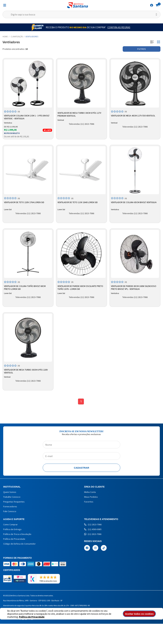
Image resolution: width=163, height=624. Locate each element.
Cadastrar (81, 468)
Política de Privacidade (20, 616)
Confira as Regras (118, 27)
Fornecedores (10, 506)
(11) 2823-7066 (92, 524)
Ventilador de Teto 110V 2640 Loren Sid (77, 202)
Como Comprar (10, 524)
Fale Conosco (9, 511)
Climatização (17, 36)
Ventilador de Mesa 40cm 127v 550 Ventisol (133, 115)
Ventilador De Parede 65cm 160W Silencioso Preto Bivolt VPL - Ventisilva (133, 287)
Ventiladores (31, 36)
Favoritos (88, 502)
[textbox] (81, 14)
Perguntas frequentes (14, 502)
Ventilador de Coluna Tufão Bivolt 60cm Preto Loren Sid (25, 287)
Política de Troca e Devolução (17, 534)
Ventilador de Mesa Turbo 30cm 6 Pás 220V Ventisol (26, 371)
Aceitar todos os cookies (141, 613)
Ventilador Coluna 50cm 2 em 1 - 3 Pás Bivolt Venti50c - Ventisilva (26, 117)
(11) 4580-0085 (92, 529)
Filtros (141, 49)
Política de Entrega (12, 529)
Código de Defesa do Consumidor (19, 544)
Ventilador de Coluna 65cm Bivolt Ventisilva (134, 202)
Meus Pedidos (91, 497)
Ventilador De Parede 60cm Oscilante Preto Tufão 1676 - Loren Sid (80, 287)
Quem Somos (9, 492)
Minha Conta (90, 492)
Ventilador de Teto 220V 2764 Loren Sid (24, 202)
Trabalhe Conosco (11, 497)
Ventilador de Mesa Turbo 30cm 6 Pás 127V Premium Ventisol (79, 114)
